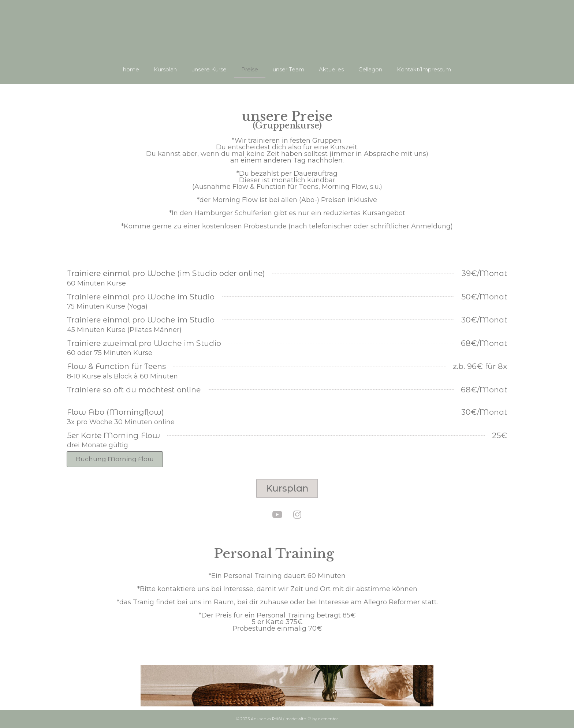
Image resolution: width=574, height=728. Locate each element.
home (131, 69)
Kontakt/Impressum (424, 69)
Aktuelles (331, 69)
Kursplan (165, 69)
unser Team (288, 69)
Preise (249, 69)
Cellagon (370, 69)
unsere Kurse (209, 69)
